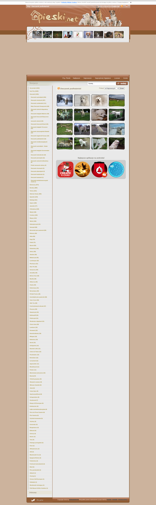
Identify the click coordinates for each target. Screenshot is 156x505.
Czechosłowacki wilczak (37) (38, 306)
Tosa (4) (32, 439)
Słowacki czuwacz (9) (36, 382)
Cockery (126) (34, 215)
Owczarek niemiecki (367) (38, 100)
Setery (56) (33, 251)
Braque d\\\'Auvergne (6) (37, 403)
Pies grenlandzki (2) (35, 470)
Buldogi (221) (33, 200)
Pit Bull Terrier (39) (35, 294)
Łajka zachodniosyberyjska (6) (38, 409)
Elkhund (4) (33, 430)
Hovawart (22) (34, 330)
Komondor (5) (34, 424)
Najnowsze (88, 78)
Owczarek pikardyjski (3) (38, 171)
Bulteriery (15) (34, 339)
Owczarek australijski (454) (38, 97)
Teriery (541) (33, 190)
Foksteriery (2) (34, 461)
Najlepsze (76, 78)
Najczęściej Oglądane (103, 78)
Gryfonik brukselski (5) (36, 418)
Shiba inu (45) (34, 282)
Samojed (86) (33, 227)
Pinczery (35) (33, 309)
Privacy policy (122, 499)
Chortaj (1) (33, 476)
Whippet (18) (33, 336)
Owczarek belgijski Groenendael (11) (40, 151)
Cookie (109, 499)
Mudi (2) (32, 467)
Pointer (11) (33, 370)
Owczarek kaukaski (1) (37, 177)
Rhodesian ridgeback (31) (37, 321)
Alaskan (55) (33, 254)
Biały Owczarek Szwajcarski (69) (40, 106)
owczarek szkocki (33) (37, 121)
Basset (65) (33, 245)
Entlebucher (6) (34, 406)
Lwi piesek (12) (34, 360)
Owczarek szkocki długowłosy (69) (39, 110)
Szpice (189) (33, 203)
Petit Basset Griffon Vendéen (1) (39, 488)
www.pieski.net (74, 499)
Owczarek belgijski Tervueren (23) (39, 127)
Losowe (117, 78)
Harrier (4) (33, 436)
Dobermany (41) (34, 288)
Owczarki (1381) (34, 94)
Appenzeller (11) (34, 363)
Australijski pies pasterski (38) (38, 297)
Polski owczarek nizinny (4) (38, 165)
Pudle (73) (33, 242)
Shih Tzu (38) (33, 303)
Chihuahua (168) (34, 209)
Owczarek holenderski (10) (38, 155)
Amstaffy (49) (33, 272)
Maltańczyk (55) (34, 257)
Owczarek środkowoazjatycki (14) (39, 142)
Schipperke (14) (34, 345)
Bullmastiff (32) (34, 315)
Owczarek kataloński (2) (37, 174)
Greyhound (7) (34, 400)
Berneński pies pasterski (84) (38, 230)
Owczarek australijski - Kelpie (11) (39, 147)
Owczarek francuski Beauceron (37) (40, 117)
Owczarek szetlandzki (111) (38, 103)
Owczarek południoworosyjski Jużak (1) (39, 181)
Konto (125, 78)
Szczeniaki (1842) (35, 88)
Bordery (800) (33, 187)
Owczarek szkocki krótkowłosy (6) (39, 161)
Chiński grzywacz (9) (35, 379)
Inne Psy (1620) (34, 91)
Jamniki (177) (33, 206)
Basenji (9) (33, 376)
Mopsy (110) (33, 218)
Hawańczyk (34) (34, 312)
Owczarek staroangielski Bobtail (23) (40, 132)
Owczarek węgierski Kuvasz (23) (40, 135)
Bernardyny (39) (34, 291)
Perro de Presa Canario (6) (37, 412)
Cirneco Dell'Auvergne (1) (37, 479)
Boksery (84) (33, 233)
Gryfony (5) (33, 421)
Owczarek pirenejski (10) (38, 158)
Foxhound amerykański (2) (37, 464)
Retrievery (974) (34, 184)
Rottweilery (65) (34, 248)
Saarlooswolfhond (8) (36, 394)
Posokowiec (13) (34, 354)
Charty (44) (33, 285)
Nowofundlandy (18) (35, 333)
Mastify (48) (33, 278)
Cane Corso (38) (34, 300)
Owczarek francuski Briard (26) (39, 124)
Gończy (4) (33, 433)
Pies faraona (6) (34, 415)
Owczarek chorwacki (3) (37, 168)
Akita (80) (32, 236)
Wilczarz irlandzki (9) (35, 385)
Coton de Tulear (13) (35, 351)
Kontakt (114, 499)
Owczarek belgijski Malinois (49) (40, 113)
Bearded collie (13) (35, 348)
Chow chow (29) (34, 324)
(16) (38, 138)
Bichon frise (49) (34, 275)
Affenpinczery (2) (34, 448)
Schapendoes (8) (34, 397)
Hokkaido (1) (33, 482)
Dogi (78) (32, 239)
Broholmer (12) (34, 357)
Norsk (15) (33, 342)
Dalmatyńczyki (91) (35, 224)
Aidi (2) (32, 451)
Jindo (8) (32, 388)
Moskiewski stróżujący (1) (37, 485)
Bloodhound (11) (34, 366)
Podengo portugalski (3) (36, 442)
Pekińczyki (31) (34, 318)
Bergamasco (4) (34, 427)
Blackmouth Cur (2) (35, 454)
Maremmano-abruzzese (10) (37, 373)
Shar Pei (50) (33, 266)
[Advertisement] (78, 58)
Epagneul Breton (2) (35, 458)
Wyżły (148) (33, 212)
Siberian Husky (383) (35, 194)
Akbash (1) (33, 473)
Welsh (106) (33, 221)
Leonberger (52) (34, 260)
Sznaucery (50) (34, 269)
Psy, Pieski (66, 78)
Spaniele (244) (34, 197)
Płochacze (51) (34, 263)
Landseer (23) (34, 327)
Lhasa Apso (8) (34, 391)
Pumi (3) (32, 445)
